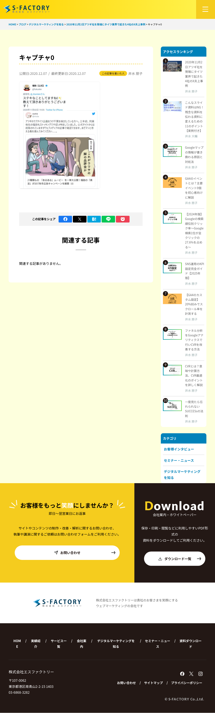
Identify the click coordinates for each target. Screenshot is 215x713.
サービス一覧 (59, 644)
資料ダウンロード (191, 644)
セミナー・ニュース (179, 460)
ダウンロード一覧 (179, 558)
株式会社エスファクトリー (26, 9)
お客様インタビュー (179, 448)
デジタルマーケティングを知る (116, 644)
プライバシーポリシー (186, 683)
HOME (17, 644)
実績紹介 (36, 644)
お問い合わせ (84, 552)
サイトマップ (152, 683)
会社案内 (81, 644)
